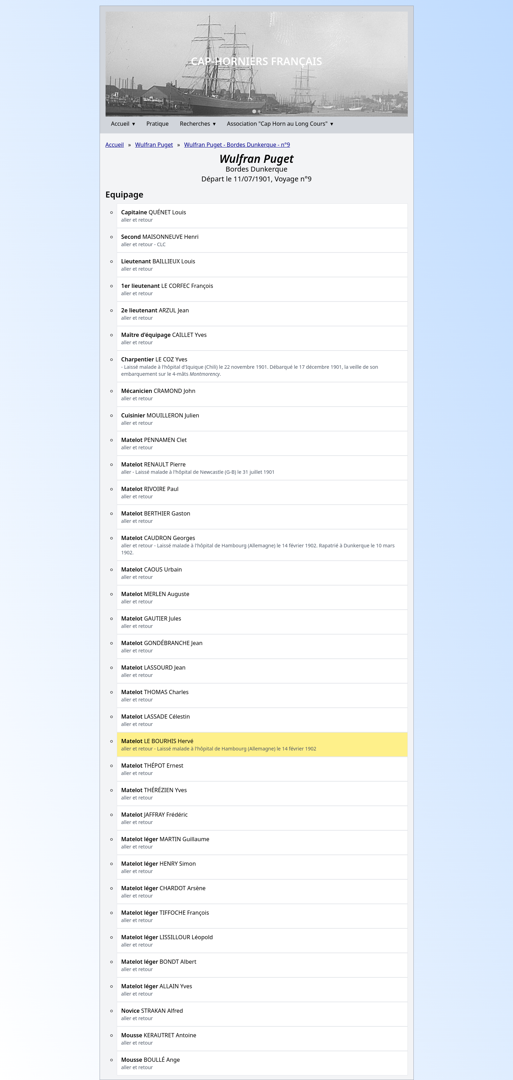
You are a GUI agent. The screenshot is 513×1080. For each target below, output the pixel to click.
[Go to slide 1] (254, 111)
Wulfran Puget (154, 144)
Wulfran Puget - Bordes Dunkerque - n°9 (237, 144)
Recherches (198, 123)
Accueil (123, 123)
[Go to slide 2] (259, 111)
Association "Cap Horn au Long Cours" (280, 123)
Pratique (157, 123)
